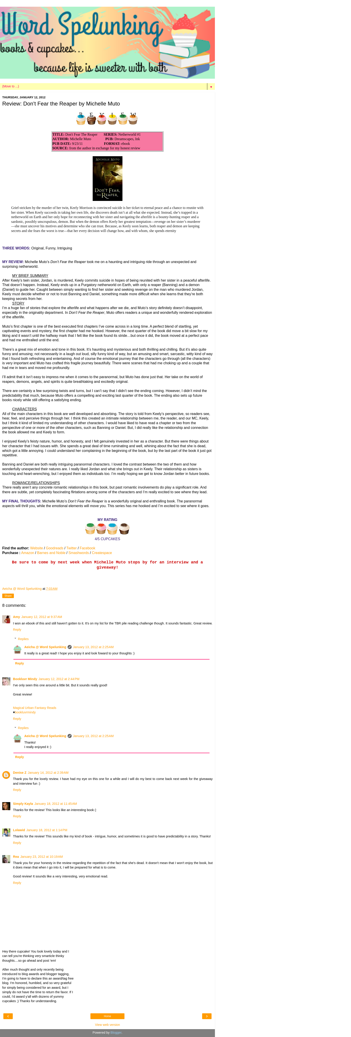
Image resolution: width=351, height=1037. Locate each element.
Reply (17, 629)
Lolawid (19, 830)
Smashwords (78, 553)
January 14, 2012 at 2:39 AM (48, 772)
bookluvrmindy (25, 712)
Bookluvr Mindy (25, 679)
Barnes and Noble (51, 553)
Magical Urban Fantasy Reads (34, 708)
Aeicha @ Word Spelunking (45, 647)
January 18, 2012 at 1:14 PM (46, 830)
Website (36, 548)
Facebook (87, 548)
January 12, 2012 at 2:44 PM (59, 679)
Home (107, 1016)
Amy (16, 617)
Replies (23, 639)
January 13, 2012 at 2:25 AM (93, 647)
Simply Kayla (23, 803)
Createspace (102, 553)
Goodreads (54, 548)
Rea (16, 856)
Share (8, 595)
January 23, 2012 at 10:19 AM (41, 856)
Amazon (27, 553)
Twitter (71, 548)
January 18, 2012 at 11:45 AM (55, 803)
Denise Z (19, 772)
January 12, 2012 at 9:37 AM (41, 617)
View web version (107, 1024)
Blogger (116, 1032)
